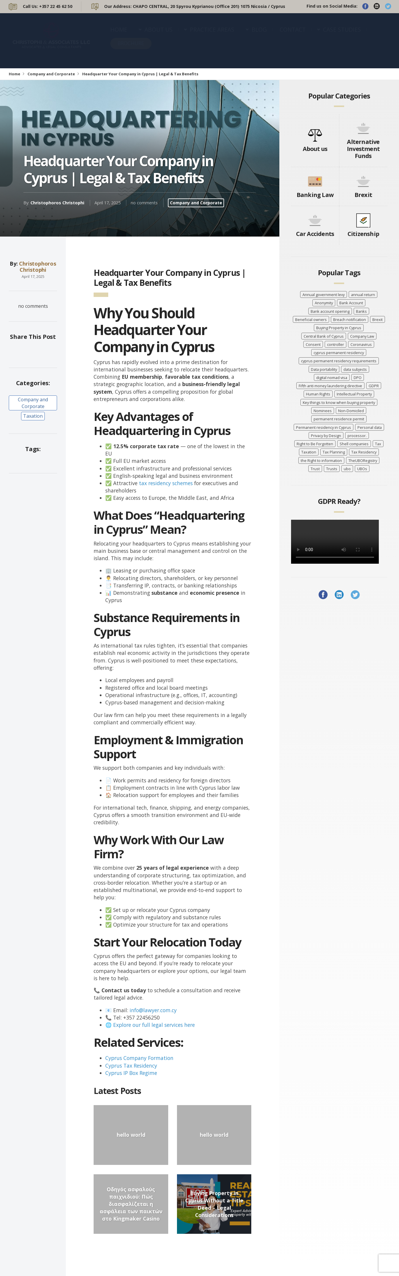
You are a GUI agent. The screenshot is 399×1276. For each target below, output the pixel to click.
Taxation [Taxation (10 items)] (308, 452)
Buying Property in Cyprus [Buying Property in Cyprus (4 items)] (338, 327)
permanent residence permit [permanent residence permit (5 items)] (339, 419)
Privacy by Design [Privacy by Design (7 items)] (326, 435)
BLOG (259, 35)
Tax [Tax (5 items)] (378, 443)
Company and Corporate (51, 74)
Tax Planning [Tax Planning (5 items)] (334, 452)
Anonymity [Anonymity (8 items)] (324, 302)
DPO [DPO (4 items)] (358, 377)
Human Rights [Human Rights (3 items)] (318, 394)
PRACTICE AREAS (212, 35)
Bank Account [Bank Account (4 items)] (351, 302)
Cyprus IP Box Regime (131, 1072)
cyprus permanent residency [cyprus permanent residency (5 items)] (339, 352)
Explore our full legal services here (154, 1024)
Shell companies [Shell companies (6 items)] (354, 443)
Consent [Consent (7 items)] (313, 344)
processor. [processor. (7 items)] (357, 435)
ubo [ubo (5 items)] (347, 468)
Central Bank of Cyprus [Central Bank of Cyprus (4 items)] (324, 336)
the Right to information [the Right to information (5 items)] (321, 460)
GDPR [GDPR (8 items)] (374, 385)
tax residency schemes (166, 483)
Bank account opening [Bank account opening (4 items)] (330, 311)
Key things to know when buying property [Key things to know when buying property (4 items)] (339, 402)
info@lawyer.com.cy (153, 1010)
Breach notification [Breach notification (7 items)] (349, 319)
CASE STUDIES (342, 35)
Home (14, 74)
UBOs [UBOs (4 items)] (362, 468)
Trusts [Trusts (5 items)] (331, 468)
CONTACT (293, 35)
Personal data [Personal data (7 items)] (369, 427)
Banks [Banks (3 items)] (361, 311)
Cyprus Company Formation (139, 1057)
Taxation (33, 416)
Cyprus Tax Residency (131, 1065)
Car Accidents (315, 234)
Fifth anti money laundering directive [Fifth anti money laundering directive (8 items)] (330, 385)
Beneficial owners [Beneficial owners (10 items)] (311, 319)
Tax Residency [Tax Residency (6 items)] (363, 452)
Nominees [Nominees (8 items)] (323, 410)
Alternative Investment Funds (363, 149)
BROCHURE (131, 48)
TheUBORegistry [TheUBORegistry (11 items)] (362, 460)
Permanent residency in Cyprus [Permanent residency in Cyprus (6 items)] (323, 427)
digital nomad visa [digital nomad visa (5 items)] (331, 377)
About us (315, 149)
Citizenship (363, 234)
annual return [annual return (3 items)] (363, 294)
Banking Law (315, 195)
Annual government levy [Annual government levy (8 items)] (323, 294)
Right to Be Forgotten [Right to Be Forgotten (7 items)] (315, 443)
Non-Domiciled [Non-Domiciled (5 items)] (351, 410)
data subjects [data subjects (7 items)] (355, 369)
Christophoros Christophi (57, 202)
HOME (118, 35)
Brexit (363, 195)
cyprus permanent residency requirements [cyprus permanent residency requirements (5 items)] (338, 360)
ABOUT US (159, 35)
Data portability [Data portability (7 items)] (324, 369)
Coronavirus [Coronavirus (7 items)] (361, 344)
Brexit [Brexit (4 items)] (377, 319)
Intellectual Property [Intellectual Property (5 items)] (354, 394)
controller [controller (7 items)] (335, 344)
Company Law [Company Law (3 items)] (362, 336)
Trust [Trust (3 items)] (315, 468)
